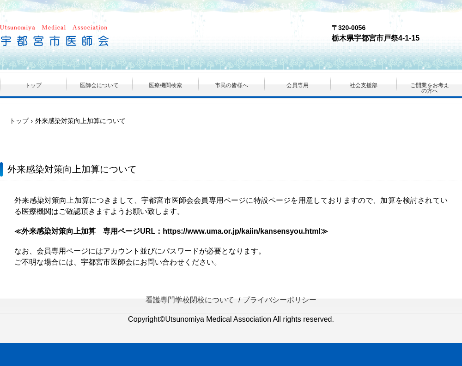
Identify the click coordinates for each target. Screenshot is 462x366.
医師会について (99, 85)
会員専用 (297, 85)
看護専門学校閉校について (190, 300)
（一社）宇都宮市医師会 (81, 37)
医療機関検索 (165, 85)
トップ (33, 85)
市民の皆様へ (231, 85)
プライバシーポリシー (279, 300)
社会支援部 (363, 85)
